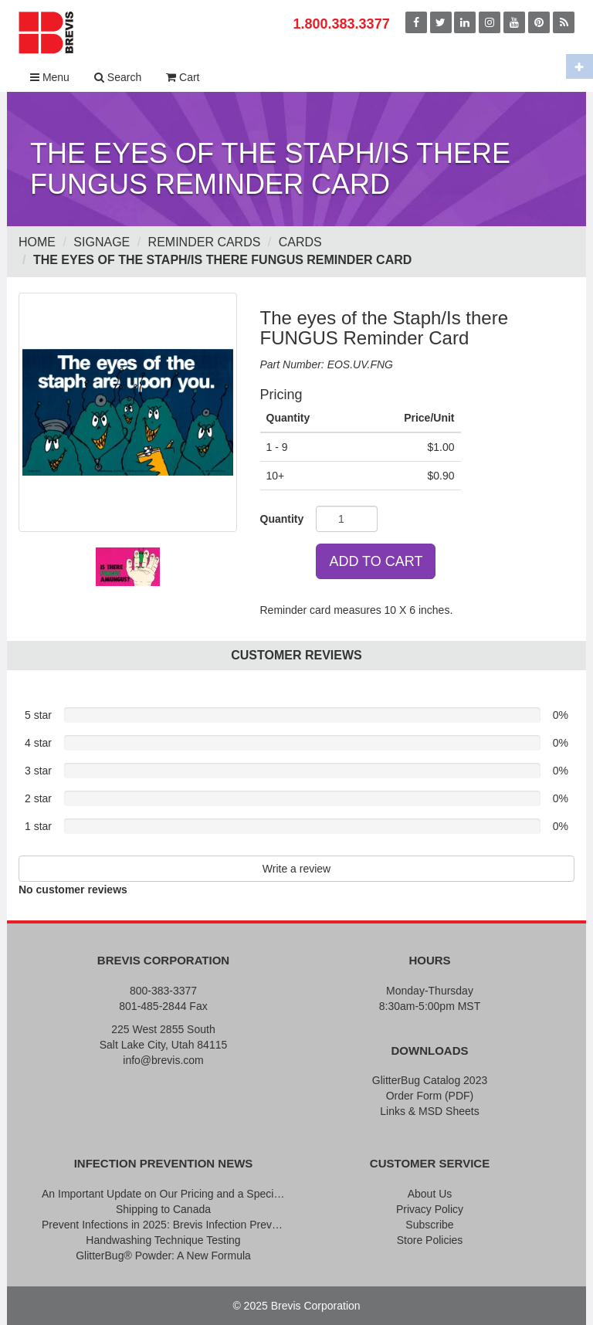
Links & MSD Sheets (429, 1111)
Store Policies (430, 1240)
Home (37, 242)
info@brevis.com (163, 1060)
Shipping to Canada (163, 1209)
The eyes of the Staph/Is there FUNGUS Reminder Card (222, 259)
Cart (182, 77)
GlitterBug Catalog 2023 (429, 1080)
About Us (430, 1194)
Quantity (282, 519)
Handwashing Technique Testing (163, 1240)
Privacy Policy (429, 1209)
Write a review (296, 868)
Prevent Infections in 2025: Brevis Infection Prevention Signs (163, 1224)
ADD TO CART (375, 561)
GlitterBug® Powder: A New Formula (163, 1255)
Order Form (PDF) (430, 1095)
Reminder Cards (204, 242)
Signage (101, 242)
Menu (49, 77)
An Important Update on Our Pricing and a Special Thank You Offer (163, 1194)
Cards (300, 242)
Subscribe (429, 1224)
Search (117, 77)
